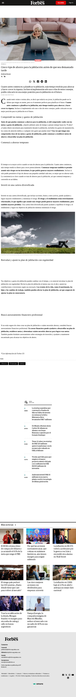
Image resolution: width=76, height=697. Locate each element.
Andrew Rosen (6, 74)
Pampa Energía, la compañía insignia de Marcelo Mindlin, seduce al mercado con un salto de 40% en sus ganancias (37, 620)
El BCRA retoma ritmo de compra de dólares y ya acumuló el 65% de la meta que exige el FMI (11, 550)
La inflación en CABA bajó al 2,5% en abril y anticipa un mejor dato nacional (64, 586)
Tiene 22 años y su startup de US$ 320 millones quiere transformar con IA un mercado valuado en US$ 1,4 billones (42, 446)
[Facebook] (63, 675)
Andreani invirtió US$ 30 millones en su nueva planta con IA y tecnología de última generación (41, 478)
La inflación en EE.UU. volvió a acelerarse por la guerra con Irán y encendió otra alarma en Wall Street (63, 551)
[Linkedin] (68, 678)
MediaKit (4, 673)
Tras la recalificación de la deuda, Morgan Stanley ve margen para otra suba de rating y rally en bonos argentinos (11, 620)
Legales (12, 676)
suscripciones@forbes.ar (8, 662)
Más (40, 402)
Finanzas (13, 364)
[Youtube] (73, 675)
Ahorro (4, 364)
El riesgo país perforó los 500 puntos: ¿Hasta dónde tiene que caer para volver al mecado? (11, 586)
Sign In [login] (71, 3)
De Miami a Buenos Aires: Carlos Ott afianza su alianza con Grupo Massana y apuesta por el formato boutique (41, 430)
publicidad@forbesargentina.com (10, 649)
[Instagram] (69, 675)
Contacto (18, 673)
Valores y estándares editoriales (32, 673)
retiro (22, 364)
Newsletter (11, 673)
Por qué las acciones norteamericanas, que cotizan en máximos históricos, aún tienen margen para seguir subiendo (36, 553)
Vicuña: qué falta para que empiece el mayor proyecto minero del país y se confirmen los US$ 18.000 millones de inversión (41, 462)
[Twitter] (66, 675)
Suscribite (61, 3)
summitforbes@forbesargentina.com (11, 657)
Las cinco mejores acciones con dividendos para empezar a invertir (35, 586)
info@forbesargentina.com (13, 652)
